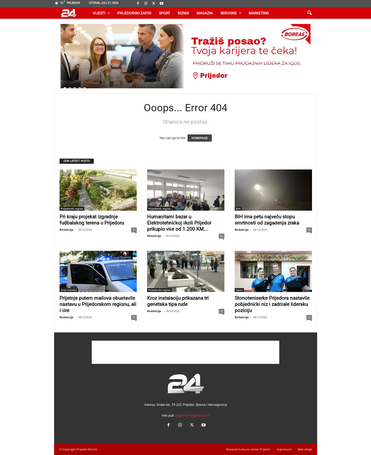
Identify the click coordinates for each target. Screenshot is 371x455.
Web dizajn (305, 449)
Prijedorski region (72, 208)
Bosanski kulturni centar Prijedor (248, 449)
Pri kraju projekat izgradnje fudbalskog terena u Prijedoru (92, 220)
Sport (164, 13)
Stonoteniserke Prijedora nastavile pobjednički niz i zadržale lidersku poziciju (272, 304)
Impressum (284, 449)
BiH (238, 208)
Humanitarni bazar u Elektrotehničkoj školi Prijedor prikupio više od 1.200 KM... (179, 223)
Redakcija (66, 229)
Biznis (183, 13)
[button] (309, 13)
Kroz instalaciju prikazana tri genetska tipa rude (178, 301)
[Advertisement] (185, 352)
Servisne (230, 13)
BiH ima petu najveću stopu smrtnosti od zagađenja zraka (267, 220)
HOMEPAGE (199, 138)
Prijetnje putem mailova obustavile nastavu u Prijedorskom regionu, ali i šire (98, 304)
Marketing (259, 13)
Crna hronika (69, 290)
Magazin (205, 13)
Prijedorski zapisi (134, 13)
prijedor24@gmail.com (192, 415)
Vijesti (101, 13)
